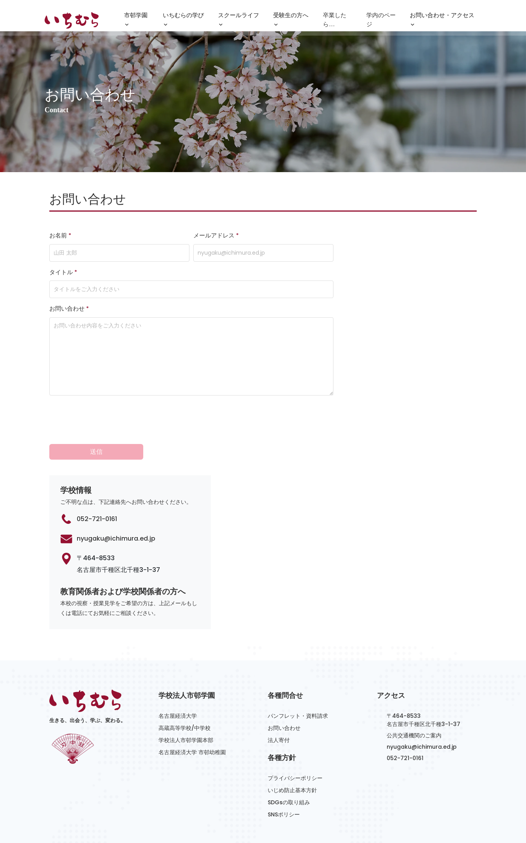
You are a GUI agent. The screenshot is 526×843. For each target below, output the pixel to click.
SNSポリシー (284, 778)
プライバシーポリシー (295, 741)
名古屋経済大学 (178, 679)
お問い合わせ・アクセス (442, 21)
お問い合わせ (69, 308)
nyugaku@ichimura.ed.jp (116, 501)
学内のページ (381, 20)
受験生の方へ (290, 21)
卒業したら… (334, 20)
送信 (96, 414)
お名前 (60, 235)
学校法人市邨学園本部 (186, 703)
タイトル (63, 272)
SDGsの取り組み (289, 765)
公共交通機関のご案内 (414, 699)
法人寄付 (279, 703)
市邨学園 (136, 21)
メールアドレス (216, 235)
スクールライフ (238, 21)
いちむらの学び (183, 21)
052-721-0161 (97, 482)
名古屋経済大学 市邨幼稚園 (192, 715)
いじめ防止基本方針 (292, 753)
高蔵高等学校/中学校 (185, 691)
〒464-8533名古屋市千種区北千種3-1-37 (423, 683)
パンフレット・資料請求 (298, 679)
